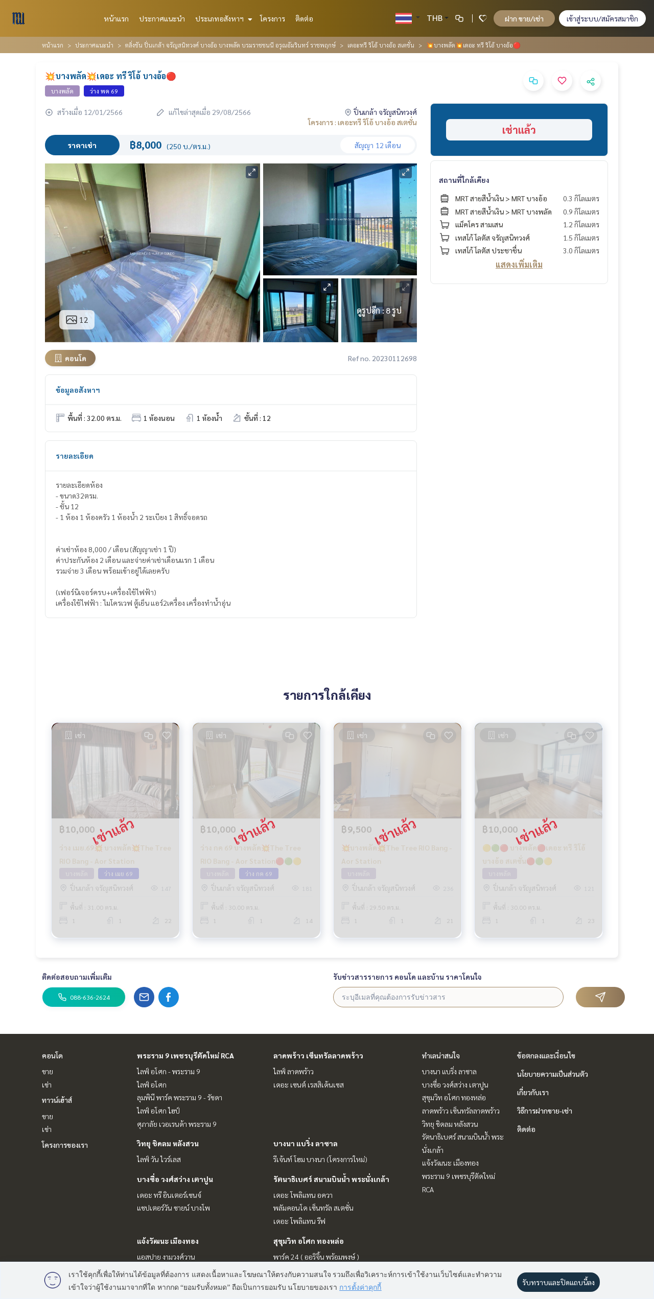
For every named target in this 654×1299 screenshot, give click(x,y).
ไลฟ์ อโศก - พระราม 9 (168, 1071)
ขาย (47, 1071)
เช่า (47, 1084)
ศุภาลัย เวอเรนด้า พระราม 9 (177, 1123)
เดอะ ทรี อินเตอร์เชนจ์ (169, 1194)
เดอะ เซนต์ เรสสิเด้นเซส (308, 1084)
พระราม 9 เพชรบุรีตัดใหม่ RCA (185, 1055)
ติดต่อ (304, 18)
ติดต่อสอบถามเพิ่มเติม (77, 976)
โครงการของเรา (65, 1144)
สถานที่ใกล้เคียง (464, 179)
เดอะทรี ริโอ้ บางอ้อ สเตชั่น (380, 45)
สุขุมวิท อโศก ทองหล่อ (308, 1240)
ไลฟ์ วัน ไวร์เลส (159, 1159)
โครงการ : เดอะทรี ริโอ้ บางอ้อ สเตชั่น (362, 122)
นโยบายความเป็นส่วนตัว (552, 1073)
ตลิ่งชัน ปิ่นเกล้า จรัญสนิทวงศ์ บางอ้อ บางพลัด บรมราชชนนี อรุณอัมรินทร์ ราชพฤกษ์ (230, 45)
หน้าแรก (116, 18)
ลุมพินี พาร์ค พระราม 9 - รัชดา (179, 1097)
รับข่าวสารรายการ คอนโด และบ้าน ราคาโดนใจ (407, 976)
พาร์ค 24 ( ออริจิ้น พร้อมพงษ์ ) (316, 1256)
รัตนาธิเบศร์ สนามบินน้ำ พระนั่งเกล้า (331, 1179)
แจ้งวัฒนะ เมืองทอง (168, 1240)
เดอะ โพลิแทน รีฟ (299, 1220)
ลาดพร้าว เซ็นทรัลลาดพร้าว (318, 1055)
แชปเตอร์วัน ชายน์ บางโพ (173, 1207)
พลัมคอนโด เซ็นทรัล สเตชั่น (313, 1207)
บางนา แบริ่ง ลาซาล (305, 1143)
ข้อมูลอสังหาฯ (78, 389)
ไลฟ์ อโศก (152, 1084)
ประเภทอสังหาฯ (222, 18)
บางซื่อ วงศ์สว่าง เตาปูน (175, 1179)
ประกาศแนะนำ (162, 18)
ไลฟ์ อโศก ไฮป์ (158, 1110)
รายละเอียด (75, 455)
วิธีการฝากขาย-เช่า (544, 1110)
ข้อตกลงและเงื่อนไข (546, 1055)
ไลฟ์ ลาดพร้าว (293, 1071)
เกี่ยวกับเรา (533, 1092)
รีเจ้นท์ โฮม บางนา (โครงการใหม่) (320, 1159)
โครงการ (272, 18)
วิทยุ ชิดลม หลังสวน (168, 1143)
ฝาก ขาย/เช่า (524, 18)
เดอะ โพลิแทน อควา (303, 1194)
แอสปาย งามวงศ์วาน (166, 1256)
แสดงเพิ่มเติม (519, 264)
